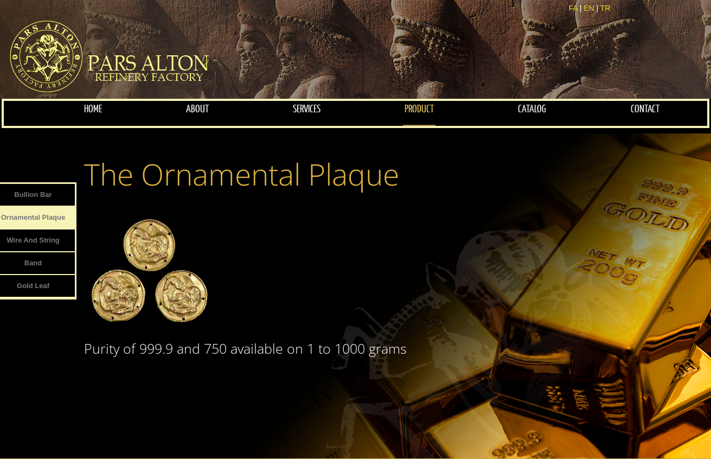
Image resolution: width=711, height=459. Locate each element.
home (93, 109)
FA (572, 8)
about (197, 109)
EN (589, 8)
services (307, 109)
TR (605, 8)
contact (645, 109)
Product (419, 109)
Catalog (532, 109)
